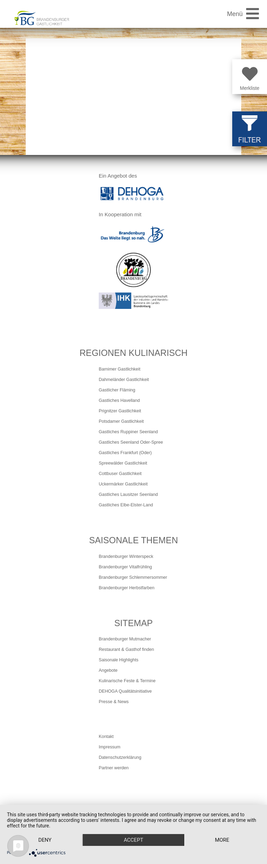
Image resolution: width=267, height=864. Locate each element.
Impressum (109, 747)
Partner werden (114, 767)
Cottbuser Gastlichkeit (120, 473)
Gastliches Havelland (119, 400)
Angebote (108, 670)
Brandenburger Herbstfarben (126, 587)
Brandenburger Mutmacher (125, 639)
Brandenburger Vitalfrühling (125, 567)
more (222, 840)
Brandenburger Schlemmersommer (133, 577)
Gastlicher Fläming (117, 390)
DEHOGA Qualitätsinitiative (125, 691)
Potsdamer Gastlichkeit (121, 421)
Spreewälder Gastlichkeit (123, 463)
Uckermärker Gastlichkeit (123, 484)
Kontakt (106, 736)
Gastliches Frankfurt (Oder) (125, 452)
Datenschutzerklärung (120, 757)
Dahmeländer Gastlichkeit (124, 379)
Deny (44, 840)
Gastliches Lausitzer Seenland (128, 494)
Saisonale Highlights (118, 659)
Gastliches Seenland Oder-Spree (131, 442)
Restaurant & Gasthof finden (126, 649)
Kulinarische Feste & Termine (127, 680)
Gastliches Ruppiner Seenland (128, 431)
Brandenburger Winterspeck (126, 556)
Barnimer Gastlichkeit (119, 369)
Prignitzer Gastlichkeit (120, 410)
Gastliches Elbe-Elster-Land (126, 505)
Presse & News (114, 701)
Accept (133, 840)
